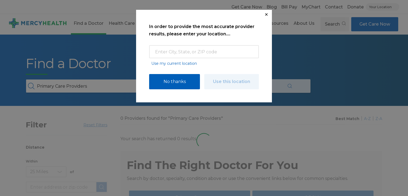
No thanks (175, 81)
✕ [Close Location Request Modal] (266, 14)
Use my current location (174, 63)
